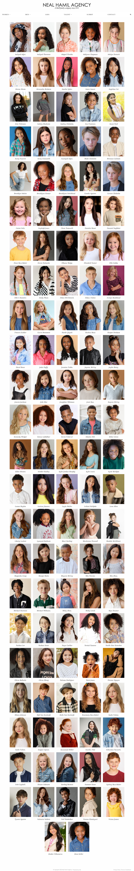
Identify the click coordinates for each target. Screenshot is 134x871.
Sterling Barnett (67, 784)
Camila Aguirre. (90, 193)
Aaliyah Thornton (43, 54)
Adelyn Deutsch (114, 54)
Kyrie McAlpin (113, 471)
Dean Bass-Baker (20, 263)
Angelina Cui (114, 89)
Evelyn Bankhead (113, 298)
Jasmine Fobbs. (67, 367)
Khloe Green (113, 437)
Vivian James (114, 819)
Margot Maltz (44, 576)
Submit (90, 14)
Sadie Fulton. (114, 715)
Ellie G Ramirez (20, 298)
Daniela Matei (90, 228)
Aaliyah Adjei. (20, 54)
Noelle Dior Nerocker (114, 645)
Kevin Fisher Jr (67, 437)
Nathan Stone (43, 645)
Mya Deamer (114, 611)
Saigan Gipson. (43, 750)
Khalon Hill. (90, 437)
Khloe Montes (20, 471)
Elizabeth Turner (90, 263)
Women (6, 14)
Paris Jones (90, 680)
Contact (111, 14)
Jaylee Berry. (114, 367)
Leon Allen (114, 506)
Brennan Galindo (113, 159)
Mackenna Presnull (90, 541)
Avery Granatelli (43, 159)
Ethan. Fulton (90, 298)
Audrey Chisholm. (67, 124)
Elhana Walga (67, 263)
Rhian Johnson (20, 715)
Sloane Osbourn (44, 784)
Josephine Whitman (67, 402)
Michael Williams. (44, 611)
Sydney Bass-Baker (113, 784)
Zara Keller (78, 854)
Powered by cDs (77, 869)
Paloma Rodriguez (67, 680)
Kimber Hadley (43, 471)
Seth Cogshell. (20, 784)
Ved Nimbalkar (67, 819)
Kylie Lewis (90, 471)
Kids (47, 14)
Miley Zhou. (67, 611)
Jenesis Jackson (20, 402)
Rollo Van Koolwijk (67, 715)
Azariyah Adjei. (67, 159)
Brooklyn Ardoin (20, 193)
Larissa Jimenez (44, 506)
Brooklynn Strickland (67, 193)
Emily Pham (43, 298)
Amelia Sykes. (67, 89)
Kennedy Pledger (20, 437)
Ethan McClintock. (67, 298)
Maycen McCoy (67, 576)
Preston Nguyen (114, 680)
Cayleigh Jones (43, 228)
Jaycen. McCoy (90, 367)
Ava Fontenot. (90, 124)
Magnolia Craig (20, 576)
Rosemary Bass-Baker (90, 715)
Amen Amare (90, 89)
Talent (68, 14)
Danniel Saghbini (113, 228)
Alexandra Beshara (43, 89)
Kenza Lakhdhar (43, 437)
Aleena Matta (20, 89)
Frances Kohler (20, 332)
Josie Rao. (90, 402)
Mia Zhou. (114, 576)
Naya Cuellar (67, 645)
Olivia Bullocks (20, 680)
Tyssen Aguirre (20, 819)
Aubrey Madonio (43, 124)
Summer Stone (90, 784)
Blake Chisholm (90, 159)
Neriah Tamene (90, 645)
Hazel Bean (20, 367)
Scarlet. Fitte (90, 750)
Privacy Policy (117, 869)
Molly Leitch (90, 611)
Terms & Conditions (126, 869)
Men (28, 14)
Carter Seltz (20, 228)
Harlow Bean (90, 332)
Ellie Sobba (113, 263)
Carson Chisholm (113, 193)
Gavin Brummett (43, 332)
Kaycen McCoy (113, 402)
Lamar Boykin (20, 506)
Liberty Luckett (20, 541)
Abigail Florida (67, 54)
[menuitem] (6, 14)
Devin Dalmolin (44, 263)
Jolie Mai (43, 402)
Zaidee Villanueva (55, 854)
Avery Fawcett (20, 159)
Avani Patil (113, 124)
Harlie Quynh (67, 332)
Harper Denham (113, 332)
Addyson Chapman (90, 54)
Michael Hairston (20, 611)
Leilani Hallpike (90, 506)
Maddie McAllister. (113, 541)
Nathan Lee (20, 645)
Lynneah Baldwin (44, 541)
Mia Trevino (90, 576)
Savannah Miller (67, 750)
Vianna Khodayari (90, 819)
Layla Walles (67, 506)
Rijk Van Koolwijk (44, 715)
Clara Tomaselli (67, 228)
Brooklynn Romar (44, 193)
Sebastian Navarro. (113, 750)
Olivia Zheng (44, 680)
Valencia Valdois (43, 819)
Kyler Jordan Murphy (67, 471)
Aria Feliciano (20, 124)
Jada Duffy (43, 367)
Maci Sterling (67, 541)
